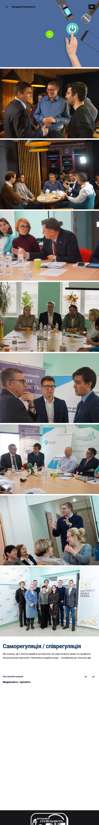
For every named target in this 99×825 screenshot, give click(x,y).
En (92, 7)
